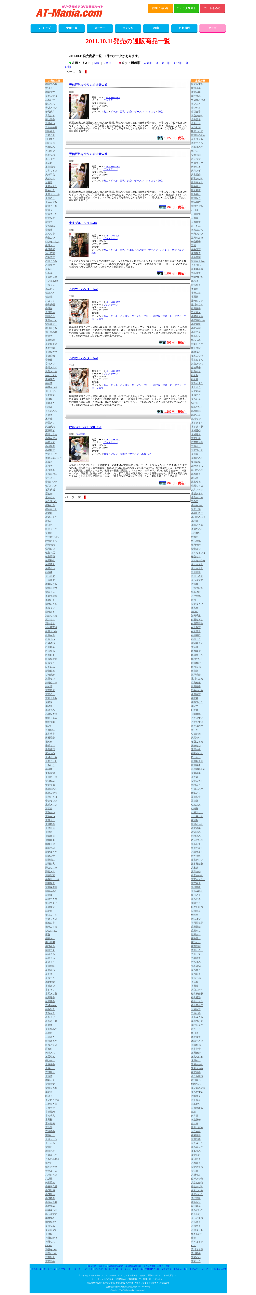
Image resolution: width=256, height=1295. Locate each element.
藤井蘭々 (196, 938)
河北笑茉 (50, 395)
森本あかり (51, 1166)
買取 (168, 1266)
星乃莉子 (196, 974)
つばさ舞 (196, 733)
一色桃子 (196, 241)
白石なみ (50, 635)
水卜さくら (197, 1017)
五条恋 (194, 501)
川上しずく (51, 391)
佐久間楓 (196, 540)
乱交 (129, 111)
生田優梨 (50, 249)
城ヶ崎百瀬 (51, 627)
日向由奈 (196, 911)
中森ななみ (51, 800)
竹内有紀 (196, 682)
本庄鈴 (194, 981)
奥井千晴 (50, 347)
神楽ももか (197, 344)
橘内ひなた (197, 702)
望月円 (48, 1147)
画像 (97, 63)
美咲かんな (197, 1025)
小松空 (48, 466)
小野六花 (196, 328)
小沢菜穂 (50, 355)
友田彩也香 (197, 761)
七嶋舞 (194, 808)
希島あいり (197, 407)
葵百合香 (196, 111)
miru (193, 1111)
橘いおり (50, 725)
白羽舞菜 (50, 647)
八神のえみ (51, 1174)
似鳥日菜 (196, 844)
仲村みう (196, 785)
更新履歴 (184, 28)
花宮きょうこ (198, 879)
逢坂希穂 (50, 340)
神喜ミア (50, 442)
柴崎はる (50, 611)
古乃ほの (196, 962)
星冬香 (48, 974)
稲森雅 (48, 296)
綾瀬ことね (51, 206)
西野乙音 (50, 855)
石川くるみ (51, 261)
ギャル (114, 111)
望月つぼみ (197, 1127)
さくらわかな (198, 560)
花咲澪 (48, 895)
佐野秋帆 (50, 560)
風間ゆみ (196, 351)
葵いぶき (196, 103)
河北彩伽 (196, 391)
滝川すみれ (197, 678)
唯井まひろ (197, 690)
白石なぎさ (197, 619)
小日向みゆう (198, 517)
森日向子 (196, 1159)
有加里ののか (198, 135)
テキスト (109, 63)
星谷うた (50, 962)
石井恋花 (50, 257)
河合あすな (197, 383)
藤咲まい (50, 958)
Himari (194, 914)
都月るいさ (197, 753)
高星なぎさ (51, 714)
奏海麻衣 (50, 379)
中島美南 (50, 785)
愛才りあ (196, 95)
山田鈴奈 (50, 1198)
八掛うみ (196, 1174)
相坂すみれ (51, 84)
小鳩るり (50, 462)
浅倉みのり (51, 127)
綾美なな (50, 218)
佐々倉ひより (52, 536)
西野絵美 (196, 828)
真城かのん (51, 1005)
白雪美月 (50, 662)
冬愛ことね (197, 741)
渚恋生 (48, 808)
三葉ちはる (197, 1056)
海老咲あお (197, 269)
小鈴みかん (197, 505)
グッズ (212, 28)
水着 (143, 453)
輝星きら (50, 422)
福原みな (196, 934)
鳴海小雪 (50, 844)
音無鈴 (48, 359)
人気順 (147, 63)
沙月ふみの (197, 576)
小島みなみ (197, 497)
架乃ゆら (196, 371)
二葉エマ (196, 954)
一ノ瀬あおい (52, 281)
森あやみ (196, 1151)
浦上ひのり (51, 332)
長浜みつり (197, 781)
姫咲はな (196, 918)
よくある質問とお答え (153, 1266)
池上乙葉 (50, 253)
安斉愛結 (50, 225)
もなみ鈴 (196, 1131)
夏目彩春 (196, 796)
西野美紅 (50, 859)
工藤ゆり (196, 446)
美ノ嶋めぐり (198, 1088)
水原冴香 (50, 1064)
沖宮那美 (196, 284)
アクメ (178, 316)
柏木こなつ (197, 355)
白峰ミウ (196, 639)
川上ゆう (196, 387)
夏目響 (194, 800)
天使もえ (196, 166)
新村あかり (197, 824)
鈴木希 (48, 686)
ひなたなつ (197, 907)
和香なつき (51, 1249)
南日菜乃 (196, 1080)
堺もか (48, 493)
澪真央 (48, 1048)
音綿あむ (50, 363)
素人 (105, 111)
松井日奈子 (197, 993)
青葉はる (50, 115)
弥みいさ (50, 190)
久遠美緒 (50, 426)
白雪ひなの (51, 659)
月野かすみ (197, 722)
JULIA (194, 611)
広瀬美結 (196, 926)
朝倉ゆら (50, 131)
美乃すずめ (197, 1092)
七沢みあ (196, 804)
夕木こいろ (197, 1190)
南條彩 (194, 820)
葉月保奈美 (51, 887)
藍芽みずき (197, 84)
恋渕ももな (197, 485)
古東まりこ (51, 454)
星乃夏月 (196, 970)
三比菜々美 (51, 1103)
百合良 (48, 1233)
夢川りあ (50, 1226)
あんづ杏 (50, 233)
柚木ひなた (51, 1222)
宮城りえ (196, 1096)
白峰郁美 (50, 655)
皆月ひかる (197, 1068)
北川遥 (48, 407)
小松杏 (194, 521)
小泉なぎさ (51, 438)
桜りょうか (51, 529)
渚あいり (196, 792)
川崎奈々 (50, 403)
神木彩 (194, 375)
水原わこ (50, 1068)
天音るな (50, 198)
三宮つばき (197, 588)
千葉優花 (50, 749)
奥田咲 (194, 288)
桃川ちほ (50, 1151)
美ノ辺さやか (52, 1100)
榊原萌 (194, 536)
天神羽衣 (50, 174)
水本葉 (48, 1076)
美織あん (50, 1052)
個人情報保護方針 (133, 1266)
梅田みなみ (51, 328)
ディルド (89, 1269)
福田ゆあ (50, 946)
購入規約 (103, 1266)
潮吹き (156, 316)
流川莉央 (196, 1253)
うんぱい (196, 265)
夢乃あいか (197, 1210)
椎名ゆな (196, 592)
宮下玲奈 (196, 1100)
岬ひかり (50, 1060)
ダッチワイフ (50, 1269)
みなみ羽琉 (197, 1076)
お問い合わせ (160, 8)
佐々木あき (197, 564)
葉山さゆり (197, 891)
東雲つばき (51, 596)
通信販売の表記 (116, 1266)
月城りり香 (51, 757)
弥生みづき (197, 1186)
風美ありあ (51, 371)
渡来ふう (196, 1261)
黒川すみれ (197, 470)
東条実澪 (50, 773)
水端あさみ (197, 1040)
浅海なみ (50, 147)
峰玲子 (48, 1096)
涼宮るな (50, 694)
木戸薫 (48, 418)
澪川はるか (51, 1040)
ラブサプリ (166, 1269)
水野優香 (196, 1037)
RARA (48, 1245)
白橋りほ (196, 635)
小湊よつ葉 (197, 525)
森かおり (50, 1163)
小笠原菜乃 (51, 344)
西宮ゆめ (196, 832)
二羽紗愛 (196, 958)
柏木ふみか (51, 375)
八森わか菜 (197, 1182)
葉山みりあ (51, 914)
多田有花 (196, 694)
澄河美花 (196, 666)
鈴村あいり (197, 659)
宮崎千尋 (50, 1107)
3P (171, 316)
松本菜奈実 (197, 1005)
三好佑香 (50, 1131)
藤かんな (196, 942)
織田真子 (196, 308)
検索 (156, 28)
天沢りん (50, 178)
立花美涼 (81, 434)
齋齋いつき (51, 481)
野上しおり (51, 867)
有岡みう (196, 198)
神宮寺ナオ (197, 643)
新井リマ (196, 186)
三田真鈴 (196, 1052)
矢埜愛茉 (50, 1182)
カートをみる (212, 8)
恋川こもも (51, 434)
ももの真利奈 (52, 1159)
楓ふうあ (196, 340)
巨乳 (122, 111)
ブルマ (114, 453)
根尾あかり (197, 848)
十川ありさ (51, 777)
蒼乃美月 (50, 111)
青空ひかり (197, 115)
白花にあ (50, 666)
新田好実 (50, 863)
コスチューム (180, 1269)
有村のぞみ (197, 206)
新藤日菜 (50, 670)
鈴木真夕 (196, 651)
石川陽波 (50, 265)
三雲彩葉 (50, 1056)
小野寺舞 (196, 324)
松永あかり (51, 1021)
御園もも (50, 1080)
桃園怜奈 (196, 1135)
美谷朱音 (196, 1048)
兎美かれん (51, 320)
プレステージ (110, 100)
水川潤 (194, 1033)
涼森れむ (196, 662)
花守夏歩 (196, 883)
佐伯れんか (51, 485)
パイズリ (150, 111)
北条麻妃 (196, 966)
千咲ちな (50, 745)
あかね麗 (196, 127)
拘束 (94, 252)
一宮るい (50, 284)
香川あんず (51, 367)
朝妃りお (50, 143)
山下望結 (50, 1194)
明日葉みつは (198, 99)
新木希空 (196, 190)
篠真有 (194, 607)
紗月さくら (51, 540)
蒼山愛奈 (50, 119)
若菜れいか (51, 1253)
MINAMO (196, 1084)
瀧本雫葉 (50, 722)
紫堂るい (50, 592)
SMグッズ (113, 1269)
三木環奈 (50, 580)
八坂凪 (48, 1178)
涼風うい (50, 678)
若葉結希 (50, 1257)
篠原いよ (50, 599)
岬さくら (196, 1029)
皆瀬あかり (197, 1064)
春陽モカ (196, 903)
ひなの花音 (51, 930)
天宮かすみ (51, 202)
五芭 (193, 245)
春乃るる (196, 899)
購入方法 (92, 1266)
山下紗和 (50, 1190)
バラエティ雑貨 (219, 1269)
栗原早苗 (50, 430)
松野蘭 (48, 1025)
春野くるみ (51, 918)
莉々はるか (197, 1241)
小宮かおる (51, 473)
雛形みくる (51, 926)
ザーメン (139, 111)
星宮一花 (196, 977)
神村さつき (51, 387)
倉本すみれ (197, 458)
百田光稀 (196, 1139)
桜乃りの (196, 544)
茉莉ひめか (51, 1029)
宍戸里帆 (196, 596)
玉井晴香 (50, 733)
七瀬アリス (197, 812)
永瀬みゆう (51, 792)
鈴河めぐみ (51, 682)
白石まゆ (50, 639)
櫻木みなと (51, 509)
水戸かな (196, 1060)
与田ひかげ (51, 1237)
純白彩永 (50, 1009)
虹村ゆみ (196, 836)
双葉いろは (197, 950)
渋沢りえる (51, 615)
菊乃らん (196, 399)
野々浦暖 (196, 855)
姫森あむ (50, 938)
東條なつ (196, 745)
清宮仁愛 (196, 438)
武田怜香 (196, 686)
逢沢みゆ (196, 92)
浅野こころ (197, 143)
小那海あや (197, 316)
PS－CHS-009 (113, 301)
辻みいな (50, 765)
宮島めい (196, 1103)
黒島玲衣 (196, 481)
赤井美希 (196, 119)
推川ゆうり (197, 304)
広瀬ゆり (196, 930)
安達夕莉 (196, 155)
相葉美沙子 (51, 92)
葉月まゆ (196, 871)
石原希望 (196, 221)
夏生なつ (50, 816)
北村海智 (196, 418)
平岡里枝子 (197, 922)
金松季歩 (196, 367)
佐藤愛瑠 (50, 556)
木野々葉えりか (53, 458)
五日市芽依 (197, 237)
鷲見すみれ (51, 698)
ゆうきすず (51, 1214)
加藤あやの (197, 363)
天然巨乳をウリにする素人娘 (88, 84)
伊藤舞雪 (196, 253)
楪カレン (196, 1202)
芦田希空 (50, 151)
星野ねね (50, 970)
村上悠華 (196, 1119)
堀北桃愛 (50, 981)
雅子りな (196, 347)
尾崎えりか (197, 300)
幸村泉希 (50, 1218)
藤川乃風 (50, 950)
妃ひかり (196, 403)
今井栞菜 (196, 257)
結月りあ (196, 1206)
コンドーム (138, 1269)
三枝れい (196, 533)
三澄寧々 (50, 1072)
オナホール (36, 1269)
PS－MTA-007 (113, 97)
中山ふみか (197, 788)
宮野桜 (48, 1119)
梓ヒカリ (196, 151)
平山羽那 (50, 942)
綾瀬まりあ (51, 214)
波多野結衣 (197, 863)
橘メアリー (197, 706)
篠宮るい (50, 607)
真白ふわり (197, 989)
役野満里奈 (197, 1166)
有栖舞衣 (196, 202)
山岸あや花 (197, 1178)
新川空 (48, 221)
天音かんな (51, 186)
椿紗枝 (48, 769)
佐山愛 (194, 584)
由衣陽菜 (50, 1206)
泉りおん (196, 225)
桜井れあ (50, 505)
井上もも (50, 300)
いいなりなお (52, 241)
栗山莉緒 (196, 462)
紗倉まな (196, 548)
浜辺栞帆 (196, 887)
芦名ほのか (197, 147)
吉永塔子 (196, 1226)
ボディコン (178, 249)
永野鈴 (194, 777)
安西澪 (48, 229)
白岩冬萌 (50, 643)
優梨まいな (197, 1194)
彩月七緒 (50, 544)
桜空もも (196, 556)
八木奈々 (196, 1163)
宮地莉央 (50, 1115)
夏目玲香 (50, 824)
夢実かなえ (51, 1229)
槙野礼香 (50, 997)
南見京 (48, 1092)
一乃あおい (197, 233)
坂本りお (50, 497)
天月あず (196, 170)
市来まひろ (197, 229)
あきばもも (197, 139)
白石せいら (51, 631)
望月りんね (51, 1088)
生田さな (50, 245)
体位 (160, 111)
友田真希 (196, 765)
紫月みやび (51, 588)
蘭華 (193, 1237)
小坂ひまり (197, 493)
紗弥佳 (48, 572)
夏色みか (50, 812)
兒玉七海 (196, 509)
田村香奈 (50, 737)
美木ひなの (197, 1021)
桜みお (48, 521)
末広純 (194, 647)
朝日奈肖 (50, 139)
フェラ (99, 318)
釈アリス (50, 619)
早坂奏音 (50, 907)
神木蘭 (48, 383)
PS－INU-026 (112, 235)
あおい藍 (50, 99)
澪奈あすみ (51, 1044)
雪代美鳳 (196, 1198)
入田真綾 (50, 312)
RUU (193, 1245)
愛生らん (50, 103)
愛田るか (50, 88)
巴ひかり (196, 757)
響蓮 (47, 934)
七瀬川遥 (50, 828)
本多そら (50, 989)
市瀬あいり (51, 277)
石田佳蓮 (196, 214)
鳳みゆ (194, 281)
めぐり (194, 1123)
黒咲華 (194, 477)
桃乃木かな (197, 1147)
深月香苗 (50, 1084)
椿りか (194, 729)
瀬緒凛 (48, 706)
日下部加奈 (197, 442)
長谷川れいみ (52, 879)
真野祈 (48, 1033)
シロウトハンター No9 (83, 289)
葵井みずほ (51, 95)
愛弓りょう (197, 182)
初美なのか (51, 891)
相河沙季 (196, 88)
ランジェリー (194, 1269)
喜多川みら (51, 410)
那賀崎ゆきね (198, 769)
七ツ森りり (197, 816)
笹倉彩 (48, 533)
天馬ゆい (196, 737)
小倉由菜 (196, 292)
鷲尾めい (196, 1257)
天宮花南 (196, 174)
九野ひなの (197, 450)
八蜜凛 (194, 867)
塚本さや (50, 753)
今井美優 (50, 304)
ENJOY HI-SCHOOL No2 (85, 427)
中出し (130, 249)
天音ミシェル (52, 194)
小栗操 (194, 296)
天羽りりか (197, 162)
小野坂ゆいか (198, 320)
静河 (193, 599)
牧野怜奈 (50, 1001)
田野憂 (194, 710)
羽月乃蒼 (196, 895)
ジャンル (127, 28)
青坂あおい (51, 107)
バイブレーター (65, 1269)
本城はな (50, 985)
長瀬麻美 (196, 773)
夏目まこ (50, 820)
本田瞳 (194, 985)
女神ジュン (51, 1139)
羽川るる (50, 316)
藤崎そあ (50, 954)
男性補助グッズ (152, 1269)
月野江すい (197, 718)
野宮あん (50, 871)
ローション (125, 1269)
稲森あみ (50, 292)
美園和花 (196, 1044)
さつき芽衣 (197, 580)
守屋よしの (51, 1170)
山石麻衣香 (51, 1186)
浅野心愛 (50, 135)
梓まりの (50, 155)
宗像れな (50, 1135)
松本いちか (197, 1001)
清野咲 (48, 702)
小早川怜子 (197, 513)
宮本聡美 (50, 1123)
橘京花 (194, 698)
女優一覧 (71, 28)
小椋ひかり (51, 351)
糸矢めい (50, 288)
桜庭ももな (51, 517)
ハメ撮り (141, 249)
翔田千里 (196, 615)
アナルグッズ (101, 1269)
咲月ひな (50, 548)
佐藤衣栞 (50, 552)
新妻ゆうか (51, 851)
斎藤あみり (197, 529)
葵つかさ (196, 107)
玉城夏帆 (196, 714)
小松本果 (50, 470)
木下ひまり (197, 422)
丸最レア (196, 1009)
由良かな (196, 1214)
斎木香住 (50, 477)
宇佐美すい (51, 324)
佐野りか (50, 568)
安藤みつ (50, 237)
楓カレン (196, 336)
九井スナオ (197, 489)
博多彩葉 (50, 875)
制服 (105, 453)
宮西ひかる (197, 1107)
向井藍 (194, 1115)
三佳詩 (48, 1127)
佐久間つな (51, 501)
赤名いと (196, 123)
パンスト (206, 1269)
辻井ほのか (197, 725)
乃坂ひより (197, 851)
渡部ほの (50, 1261)
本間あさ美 (51, 993)
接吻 (165, 316)
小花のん (196, 332)
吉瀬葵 (48, 414)
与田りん (50, 1241)
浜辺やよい (51, 903)
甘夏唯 (48, 182)
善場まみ (50, 710)
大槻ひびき (197, 277)
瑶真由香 (50, 922)
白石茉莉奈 (197, 623)
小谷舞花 (50, 450)
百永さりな (197, 1143)
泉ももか (50, 269)
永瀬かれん (51, 788)
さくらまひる (198, 552)
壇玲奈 (48, 741)
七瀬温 (48, 832)
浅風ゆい (50, 123)
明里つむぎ (197, 131)
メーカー (99, 28)
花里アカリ (51, 899)
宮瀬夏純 (50, 1111)
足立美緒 (50, 166)
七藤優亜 (50, 836)
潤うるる (50, 623)
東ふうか (50, 158)
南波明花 (50, 848)
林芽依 (48, 911)
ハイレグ (165, 249)
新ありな (196, 194)
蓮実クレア (197, 859)
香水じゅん (197, 359)
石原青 (194, 218)
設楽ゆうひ (197, 603)
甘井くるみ (51, 170)
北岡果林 (196, 410)
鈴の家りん (197, 655)
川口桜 (48, 399)
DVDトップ (43, 28)
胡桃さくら (197, 466)
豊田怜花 (50, 781)
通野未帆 (196, 749)
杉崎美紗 (50, 674)
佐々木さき (197, 568)
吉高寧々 (196, 1222)
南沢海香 (196, 1072)
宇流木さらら (198, 261)
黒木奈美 (196, 473)
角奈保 (194, 670)
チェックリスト (186, 8)
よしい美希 (197, 1218)
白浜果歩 (50, 651)
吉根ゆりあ (197, 1229)
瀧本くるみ (51, 718)
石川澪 (194, 210)
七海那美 (50, 840)
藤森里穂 (196, 946)
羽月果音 (50, 883)
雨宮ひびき (197, 178)
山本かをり (51, 1202)
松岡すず (50, 1017)
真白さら (50, 1013)
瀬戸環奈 (196, 674)
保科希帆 (50, 966)
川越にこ (196, 395)
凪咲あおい (51, 804)
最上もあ (50, 1143)
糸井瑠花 (196, 249)
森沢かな (196, 1155)
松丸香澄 (196, 997)
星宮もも (50, 977)
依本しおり (197, 1233)
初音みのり (197, 875)
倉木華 (194, 454)
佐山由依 (50, 576)
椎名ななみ (51, 584)
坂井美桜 (50, 489)
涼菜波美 (50, 690)
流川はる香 (197, 1249)
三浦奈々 (50, 1037)
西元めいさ (197, 840)
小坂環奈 (50, 446)
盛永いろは (51, 796)
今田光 (48, 308)
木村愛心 (196, 430)
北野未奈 (196, 414)
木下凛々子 (197, 426)
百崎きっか (51, 1155)
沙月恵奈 (196, 572)
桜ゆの (48, 525)
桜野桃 (48, 513)
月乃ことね (51, 761)
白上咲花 (196, 627)
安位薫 (194, 1170)
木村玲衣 (196, 434)
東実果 (48, 162)
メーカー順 (162, 63)
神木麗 (194, 379)
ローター (78, 1269)
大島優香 (196, 273)
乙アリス (196, 312)
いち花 (48, 273)
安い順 (177, 63)
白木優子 (196, 631)
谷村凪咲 (50, 729)
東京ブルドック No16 (83, 223)
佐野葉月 (50, 564)
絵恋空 (48, 336)
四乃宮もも (51, 603)
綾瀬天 (48, 210)
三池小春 (196, 1013)
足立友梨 (196, 158)
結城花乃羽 (51, 1210)
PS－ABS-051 (113, 439)
